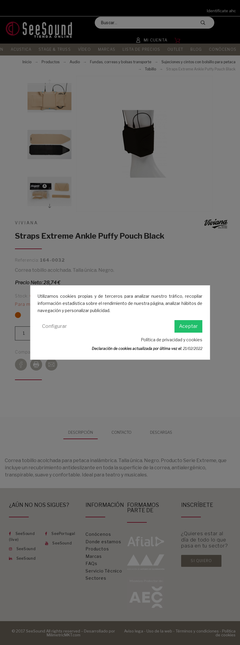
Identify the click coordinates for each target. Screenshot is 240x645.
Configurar (54, 326)
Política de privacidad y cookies (171, 339)
